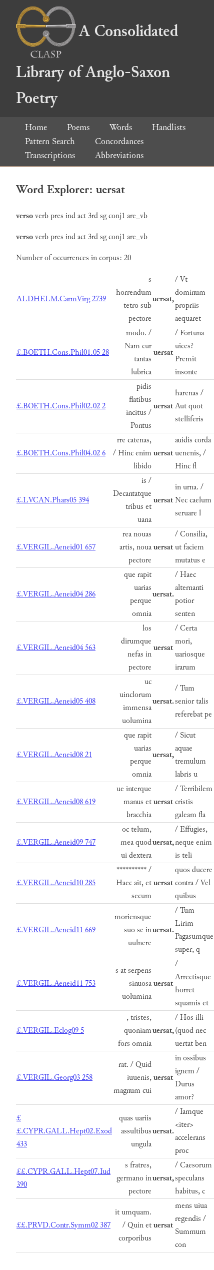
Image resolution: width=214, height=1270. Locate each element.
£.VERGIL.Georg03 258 (54, 1077)
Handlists (169, 127)
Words (121, 127)
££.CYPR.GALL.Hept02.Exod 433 (64, 1131)
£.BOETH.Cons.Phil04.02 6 (61, 453)
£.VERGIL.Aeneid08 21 (54, 755)
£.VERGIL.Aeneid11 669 (56, 930)
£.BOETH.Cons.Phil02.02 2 (61, 406)
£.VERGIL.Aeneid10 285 (56, 883)
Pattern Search (50, 141)
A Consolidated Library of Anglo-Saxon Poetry (97, 65)
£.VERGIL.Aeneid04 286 (56, 594)
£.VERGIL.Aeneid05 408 (56, 701)
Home (36, 127)
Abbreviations (119, 155)
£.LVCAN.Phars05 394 (52, 500)
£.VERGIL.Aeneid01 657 (56, 547)
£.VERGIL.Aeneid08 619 (56, 802)
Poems (78, 127)
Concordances (119, 141)
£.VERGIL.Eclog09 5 (50, 1030)
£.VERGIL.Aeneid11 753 (56, 983)
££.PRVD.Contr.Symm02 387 (63, 1225)
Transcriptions (50, 155)
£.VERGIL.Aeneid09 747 (56, 842)
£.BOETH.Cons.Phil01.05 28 (62, 352)
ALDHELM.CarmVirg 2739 (61, 299)
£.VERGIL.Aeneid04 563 (56, 648)
